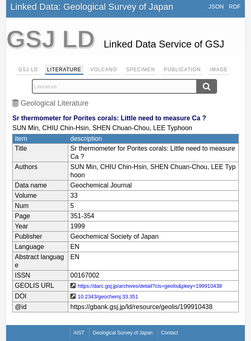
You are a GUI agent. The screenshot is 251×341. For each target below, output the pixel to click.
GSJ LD (28, 69)
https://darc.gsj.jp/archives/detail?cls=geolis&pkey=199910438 (150, 286)
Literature (64, 69)
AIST (79, 333)
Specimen (140, 69)
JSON (216, 6)
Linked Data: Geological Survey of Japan (91, 7)
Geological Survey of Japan (123, 333)
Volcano (103, 69)
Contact (169, 333)
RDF (235, 6)
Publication (182, 69)
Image (219, 69)
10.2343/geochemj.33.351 (108, 297)
